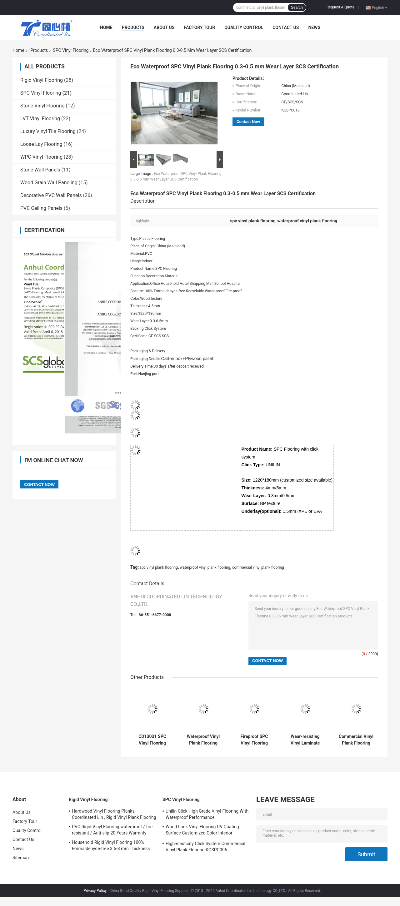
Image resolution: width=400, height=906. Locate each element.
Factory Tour (199, 27)
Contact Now (248, 121)
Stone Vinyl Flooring (42, 106)
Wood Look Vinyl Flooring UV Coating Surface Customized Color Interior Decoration (202, 830)
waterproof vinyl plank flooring (205, 567)
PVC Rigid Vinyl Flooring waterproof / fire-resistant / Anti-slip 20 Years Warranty (113, 829)
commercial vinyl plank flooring (258, 567)
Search (297, 7)
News (314, 27)
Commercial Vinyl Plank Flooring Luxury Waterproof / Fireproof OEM (356, 740)
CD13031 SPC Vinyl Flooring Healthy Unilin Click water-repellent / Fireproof (152, 740)
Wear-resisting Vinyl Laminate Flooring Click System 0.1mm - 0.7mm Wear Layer (305, 740)
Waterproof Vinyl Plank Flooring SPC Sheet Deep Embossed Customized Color (203, 740)
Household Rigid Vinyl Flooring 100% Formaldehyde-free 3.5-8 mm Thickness (111, 845)
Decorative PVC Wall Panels (51, 195)
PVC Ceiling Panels (41, 208)
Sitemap (20, 857)
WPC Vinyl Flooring (41, 157)
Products (133, 27)
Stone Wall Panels (40, 170)
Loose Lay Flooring (41, 144)
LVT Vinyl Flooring (40, 118)
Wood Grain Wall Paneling (49, 183)
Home (106, 27)
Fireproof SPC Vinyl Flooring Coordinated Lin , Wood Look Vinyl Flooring (254, 740)
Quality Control (243, 27)
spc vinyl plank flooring (159, 567)
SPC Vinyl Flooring (70, 50)
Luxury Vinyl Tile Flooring (48, 131)
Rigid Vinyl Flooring (41, 80)
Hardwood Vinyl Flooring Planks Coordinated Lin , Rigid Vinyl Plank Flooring (114, 814)
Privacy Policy (95, 891)
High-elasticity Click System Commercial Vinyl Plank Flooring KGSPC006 (205, 846)
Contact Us (285, 27)
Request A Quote (340, 7)
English (380, 7)
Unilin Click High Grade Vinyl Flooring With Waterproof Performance (207, 814)
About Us (164, 27)
